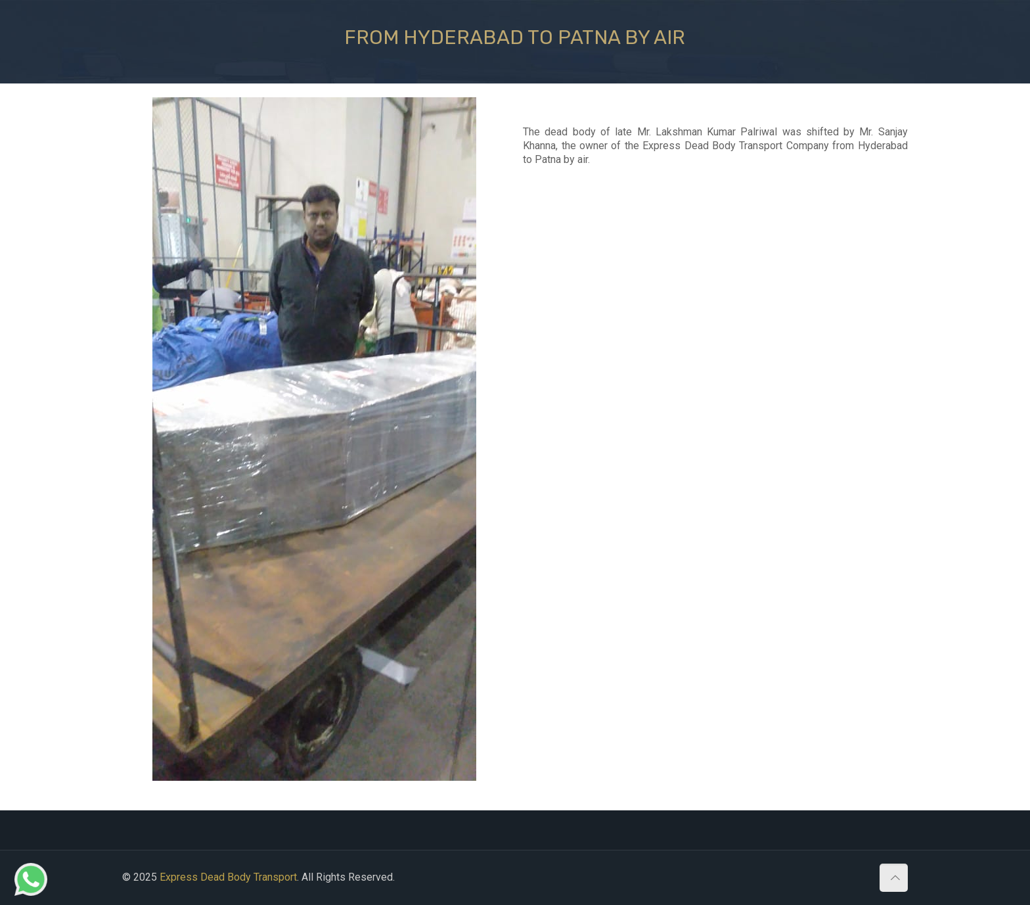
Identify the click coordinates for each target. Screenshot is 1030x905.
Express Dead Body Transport (228, 877)
